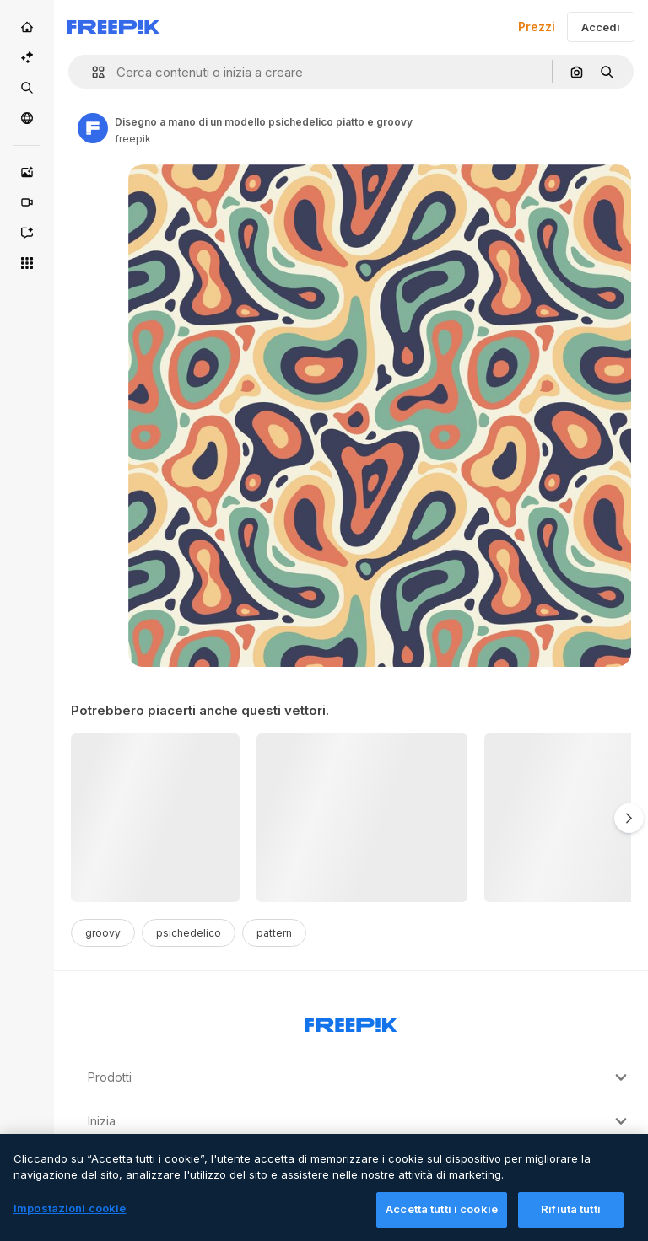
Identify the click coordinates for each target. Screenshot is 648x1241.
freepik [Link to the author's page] (133, 138)
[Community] (27, 118)
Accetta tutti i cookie (442, 1219)
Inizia (359, 1121)
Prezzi (536, 26)
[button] (91, 72)
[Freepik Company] (351, 1022)
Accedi (600, 27)
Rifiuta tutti (571, 1219)
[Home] (27, 26)
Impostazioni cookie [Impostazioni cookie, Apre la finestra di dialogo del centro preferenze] (70, 1218)
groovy (103, 933)
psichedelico (188, 933)
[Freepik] (113, 27)
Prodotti (359, 1077)
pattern (274, 933)
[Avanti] (629, 817)
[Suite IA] (27, 57)
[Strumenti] (27, 263)
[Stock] (27, 87)
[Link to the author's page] (93, 128)
